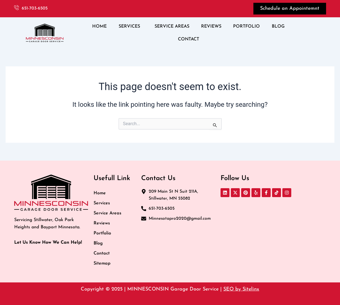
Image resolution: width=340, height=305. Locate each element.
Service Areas (107, 213)
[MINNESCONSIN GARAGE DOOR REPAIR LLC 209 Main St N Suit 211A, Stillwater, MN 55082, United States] (273, 234)
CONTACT (188, 39)
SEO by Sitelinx (241, 289)
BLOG (278, 26)
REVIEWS (211, 26)
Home (100, 193)
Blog (98, 243)
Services (102, 203)
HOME (99, 26)
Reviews (102, 223)
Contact (102, 253)
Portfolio (102, 233)
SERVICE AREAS (172, 26)
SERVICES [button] (129, 26)
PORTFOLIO (246, 26)
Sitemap (102, 263)
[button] (131, 26)
